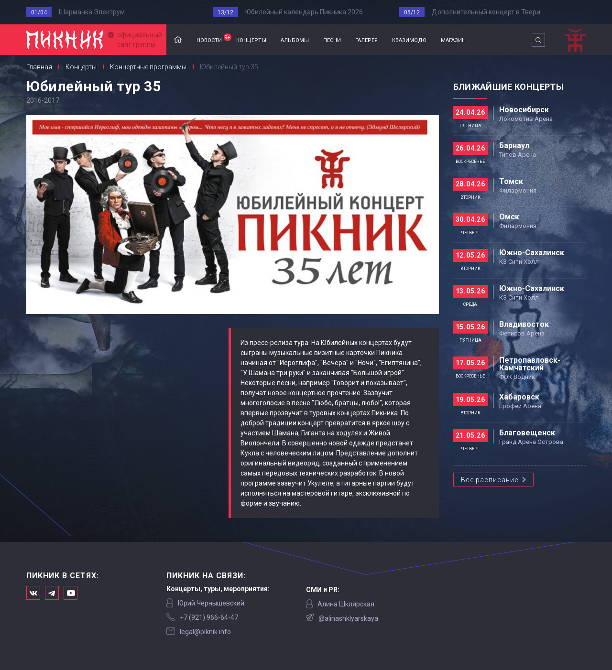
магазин (453, 39)
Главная (177, 39)
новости (213, 38)
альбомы (295, 39)
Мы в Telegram (52, 593)
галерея (366, 39)
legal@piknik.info (205, 632)
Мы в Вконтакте (33, 593)
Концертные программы (148, 67)
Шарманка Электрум (92, 12)
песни (332, 39)
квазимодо (409, 39)
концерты (251, 39)
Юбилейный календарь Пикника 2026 (304, 12)
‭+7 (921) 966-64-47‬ (209, 617)
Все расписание (489, 480)
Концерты (81, 67)
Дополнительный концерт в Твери (486, 12)
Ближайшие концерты (508, 87)
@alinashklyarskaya (348, 618)
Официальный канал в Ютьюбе (70, 593)
